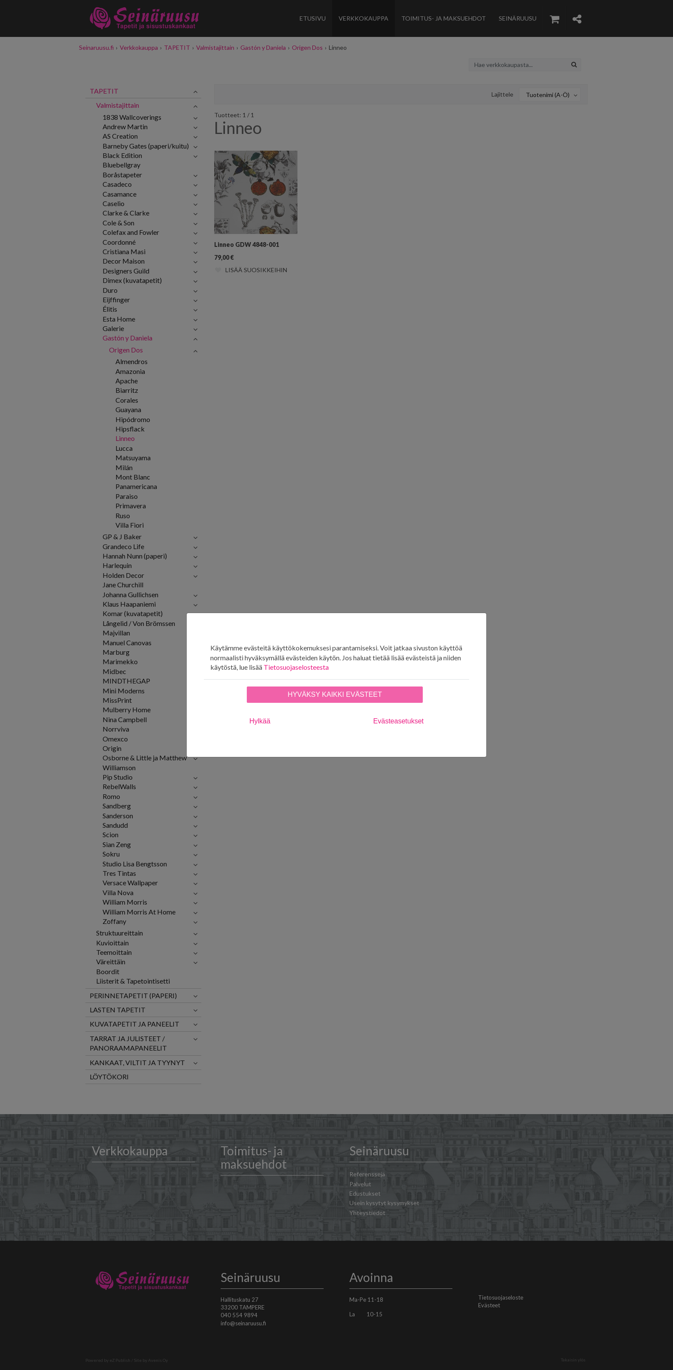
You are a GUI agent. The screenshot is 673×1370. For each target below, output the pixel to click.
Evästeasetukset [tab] (398, 721)
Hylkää (259, 721)
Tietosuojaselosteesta (296, 667)
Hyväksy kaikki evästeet (335, 694)
